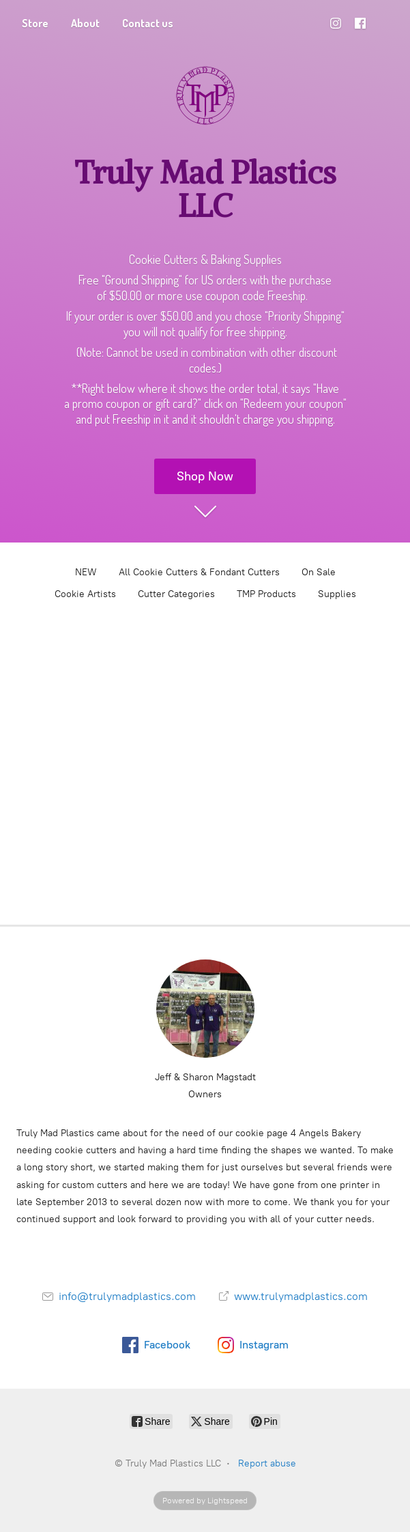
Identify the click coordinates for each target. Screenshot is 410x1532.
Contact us (147, 23)
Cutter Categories (176, 594)
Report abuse (267, 1463)
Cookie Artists (85, 594)
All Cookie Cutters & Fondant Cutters (199, 572)
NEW (86, 572)
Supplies (337, 594)
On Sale (319, 572)
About (85, 23)
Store (35, 23)
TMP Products (266, 594)
